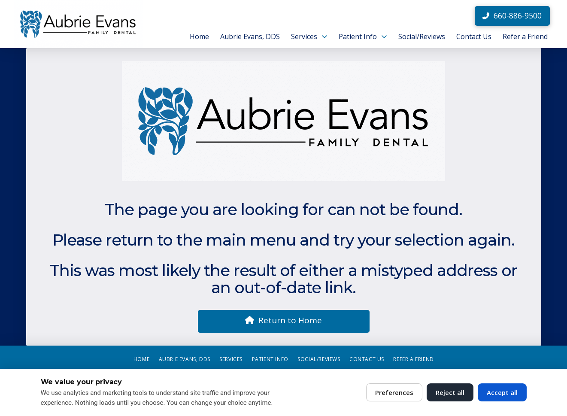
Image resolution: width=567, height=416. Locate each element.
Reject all (450, 392)
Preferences (394, 392)
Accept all (502, 392)
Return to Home (283, 320)
